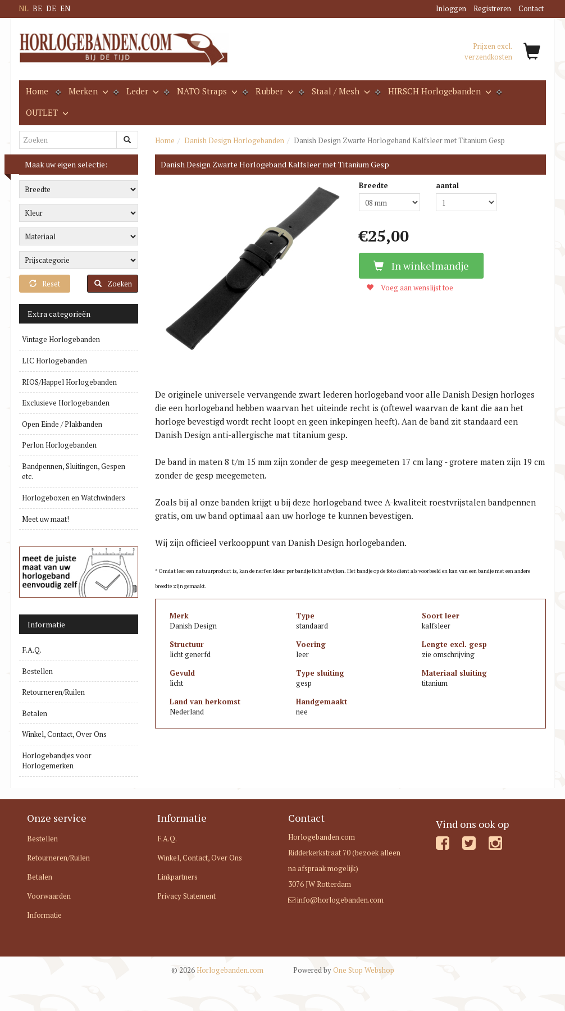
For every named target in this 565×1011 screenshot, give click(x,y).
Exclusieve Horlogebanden (66, 403)
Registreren (492, 8)
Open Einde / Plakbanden (62, 424)
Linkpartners (177, 877)
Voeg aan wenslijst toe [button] (409, 288)
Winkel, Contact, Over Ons (64, 734)
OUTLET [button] (46, 112)
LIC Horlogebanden (54, 361)
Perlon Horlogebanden (59, 445)
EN (65, 8)
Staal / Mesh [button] (340, 91)
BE (37, 8)
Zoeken (113, 284)
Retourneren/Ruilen (53, 692)
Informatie (44, 915)
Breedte (373, 185)
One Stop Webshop (343, 970)
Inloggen (451, 8)
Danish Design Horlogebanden (234, 140)
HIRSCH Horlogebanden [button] (438, 91)
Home (37, 91)
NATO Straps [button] (206, 91)
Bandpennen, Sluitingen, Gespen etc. (73, 471)
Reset (44, 284)
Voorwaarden (49, 896)
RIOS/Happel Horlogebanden (69, 382)
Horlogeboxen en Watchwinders (73, 498)
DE (51, 8)
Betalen (34, 713)
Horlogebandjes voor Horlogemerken (57, 760)
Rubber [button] (273, 91)
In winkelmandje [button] (421, 265)
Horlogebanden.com (217, 970)
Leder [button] (141, 91)
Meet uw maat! (45, 519)
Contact (531, 8)
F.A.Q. (32, 650)
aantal (447, 185)
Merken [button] (87, 91)
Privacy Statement (186, 896)
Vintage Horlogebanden (61, 339)
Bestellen (37, 671)
